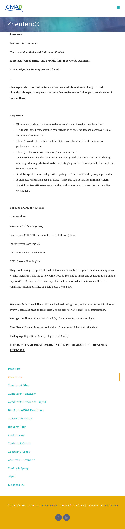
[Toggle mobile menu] (118, 7)
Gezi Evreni (111, 505)
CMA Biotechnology (46, 505)
